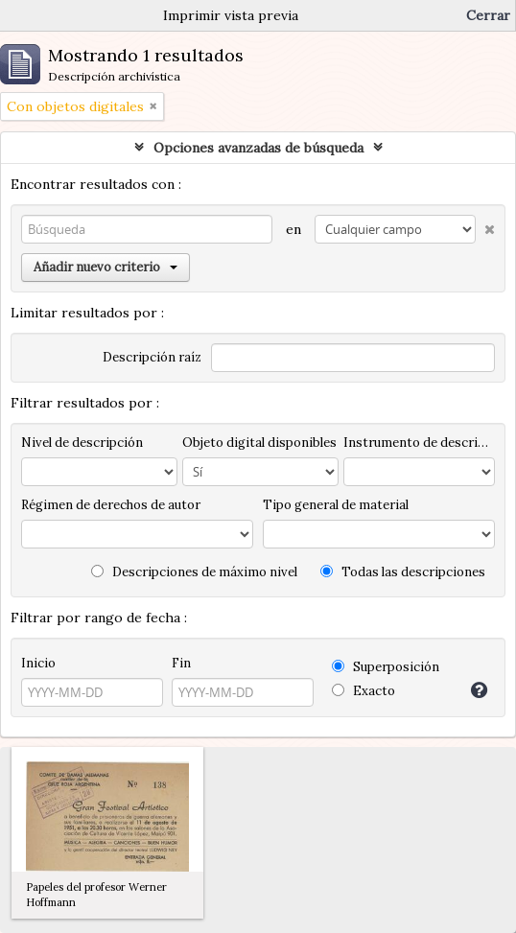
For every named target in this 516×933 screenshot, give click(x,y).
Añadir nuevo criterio (105, 267)
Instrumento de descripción (419, 442)
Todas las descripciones (402, 572)
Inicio (38, 663)
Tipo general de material (336, 505)
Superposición (385, 667)
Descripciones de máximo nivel (194, 572)
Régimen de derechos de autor (110, 505)
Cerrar (488, 15)
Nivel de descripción (82, 442)
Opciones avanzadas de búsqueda (258, 147)
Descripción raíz (152, 357)
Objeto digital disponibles (259, 442)
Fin (181, 663)
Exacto (363, 691)
